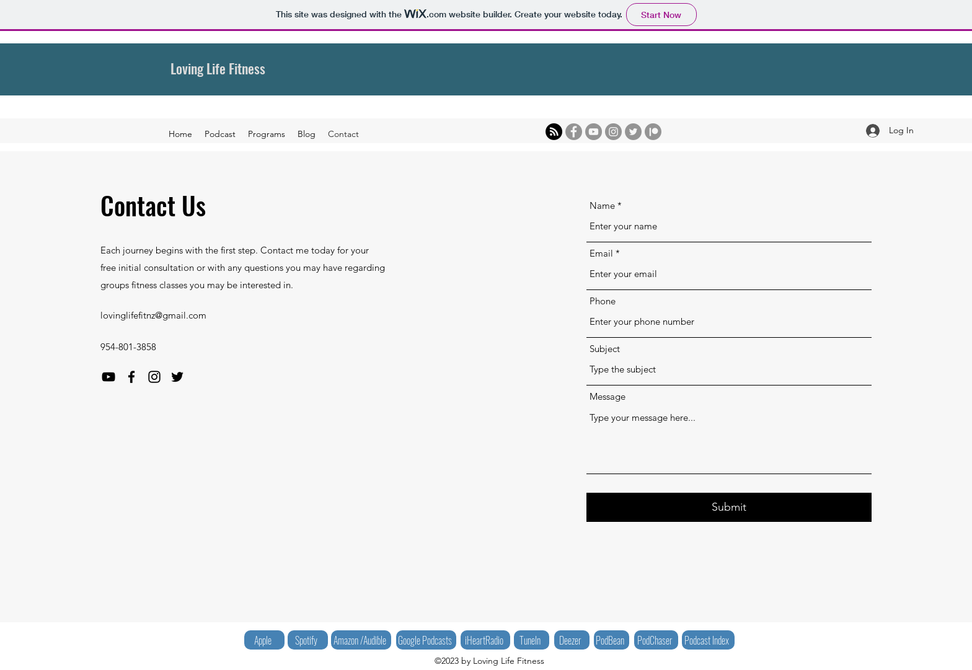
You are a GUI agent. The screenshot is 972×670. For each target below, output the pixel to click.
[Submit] (729, 507)
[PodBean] (611, 640)
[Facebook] (573, 131)
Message (607, 396)
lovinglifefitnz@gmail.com (153, 315)
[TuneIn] (531, 640)
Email (601, 253)
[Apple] (264, 640)
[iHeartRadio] (485, 640)
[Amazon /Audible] (361, 640)
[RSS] (554, 131)
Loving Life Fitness (217, 68)
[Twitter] (633, 131)
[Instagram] (613, 131)
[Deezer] (572, 640)
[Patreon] (653, 131)
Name (602, 205)
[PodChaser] (656, 640)
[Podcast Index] (708, 640)
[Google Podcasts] (426, 640)
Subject (605, 348)
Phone (603, 301)
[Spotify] (308, 640)
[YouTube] (593, 131)
